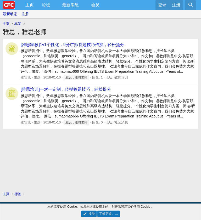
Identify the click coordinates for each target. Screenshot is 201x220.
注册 (25, 14)
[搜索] (190, 5)
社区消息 (121, 122)
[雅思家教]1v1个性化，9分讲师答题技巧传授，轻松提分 (72, 44)
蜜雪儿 (26, 77)
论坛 (46, 5)
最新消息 (70, 5)
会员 (95, 5)
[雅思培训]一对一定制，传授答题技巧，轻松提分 (66, 89)
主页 (29, 5)
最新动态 (10, 14)
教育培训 (121, 77)
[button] (54, 5)
